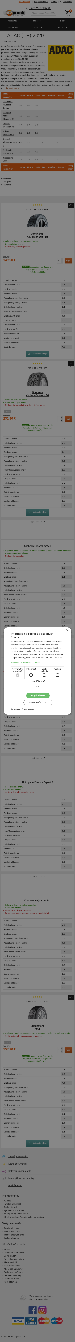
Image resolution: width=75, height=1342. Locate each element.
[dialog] (37, 671)
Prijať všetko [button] (38, 695)
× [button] (67, 630)
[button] (37, 662)
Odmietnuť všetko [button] (38, 702)
